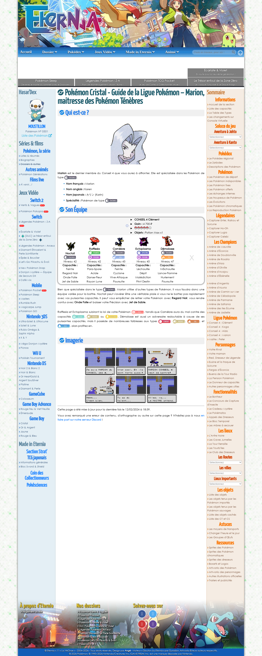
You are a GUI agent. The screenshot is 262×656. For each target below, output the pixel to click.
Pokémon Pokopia (32, 211)
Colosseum (27, 398)
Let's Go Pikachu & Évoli (35, 262)
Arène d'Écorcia (218, 251)
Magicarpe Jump (31, 307)
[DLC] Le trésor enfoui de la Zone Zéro (35, 237)
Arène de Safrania (220, 304)
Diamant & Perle (30, 388)
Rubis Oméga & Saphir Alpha (29, 331)
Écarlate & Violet (215, 70)
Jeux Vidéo (103, 52)
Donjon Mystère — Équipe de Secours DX (35, 274)
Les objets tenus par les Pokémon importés (221, 500)
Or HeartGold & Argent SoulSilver (29, 378)
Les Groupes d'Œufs (221, 537)
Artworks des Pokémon (222, 568)
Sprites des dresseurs (221, 559)
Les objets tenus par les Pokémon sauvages (221, 508)
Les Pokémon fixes (219, 185)
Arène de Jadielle (219, 312)
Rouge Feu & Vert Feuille (35, 409)
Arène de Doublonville (222, 255)
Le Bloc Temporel (219, 421)
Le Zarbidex (216, 162)
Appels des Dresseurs (221, 417)
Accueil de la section (221, 104)
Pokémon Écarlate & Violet (93, 622)
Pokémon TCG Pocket (159, 80)
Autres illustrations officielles (225, 576)
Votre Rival (215, 349)
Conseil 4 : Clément (220, 322)
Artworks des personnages (224, 572)
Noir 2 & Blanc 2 (30, 368)
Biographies (28, 160)
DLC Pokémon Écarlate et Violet (96, 626)
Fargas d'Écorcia (219, 370)
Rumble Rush (28, 302)
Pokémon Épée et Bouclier (93, 636)
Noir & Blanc (28, 372)
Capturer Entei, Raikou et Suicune (223, 222)
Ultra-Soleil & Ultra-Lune (34, 321)
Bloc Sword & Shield (32, 466)
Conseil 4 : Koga (219, 326)
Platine (25, 384)
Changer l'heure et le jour (224, 533)
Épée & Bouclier (30, 257)
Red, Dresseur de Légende (224, 357)
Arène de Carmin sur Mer (224, 291)
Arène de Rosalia (219, 259)
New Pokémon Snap (33, 268)
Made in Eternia (139, 52)
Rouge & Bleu (29, 435)
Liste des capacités (220, 108)
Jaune (24, 431)
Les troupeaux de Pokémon (225, 197)
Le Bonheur (215, 396)
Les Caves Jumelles (220, 439)
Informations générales (34, 462)
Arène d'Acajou (218, 271)
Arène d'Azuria (218, 287)
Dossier (48, 52)
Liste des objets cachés (222, 514)
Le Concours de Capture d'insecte (223, 402)
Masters (25, 298)
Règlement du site (32, 611)
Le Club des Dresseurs (222, 452)
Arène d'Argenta (219, 283)
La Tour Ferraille (218, 444)
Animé (170, 52)
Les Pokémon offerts (221, 189)
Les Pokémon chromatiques (225, 206)
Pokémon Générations (34, 174)
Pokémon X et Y (87, 644)
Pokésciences (37, 485)
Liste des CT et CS (219, 518)
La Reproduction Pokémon (225, 210)
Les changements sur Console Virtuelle (220, 118)
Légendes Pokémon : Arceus (38, 245)
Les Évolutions (217, 202)
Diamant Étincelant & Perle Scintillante (32, 251)
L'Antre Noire (216, 435)
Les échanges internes (222, 193)
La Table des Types (220, 112)
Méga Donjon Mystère (34, 343)
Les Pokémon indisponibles (225, 181)
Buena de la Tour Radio (223, 374)
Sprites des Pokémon (221, 547)
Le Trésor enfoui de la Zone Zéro (215, 80)
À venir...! (26, 184)
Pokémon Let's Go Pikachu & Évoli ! (98, 640)
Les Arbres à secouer (221, 425)
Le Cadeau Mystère (220, 408)
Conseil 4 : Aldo (218, 331)
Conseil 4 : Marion (220, 335)
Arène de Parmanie (220, 300)
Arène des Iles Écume (221, 308)
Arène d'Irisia (216, 263)
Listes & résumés (30, 155)
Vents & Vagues (30, 205)
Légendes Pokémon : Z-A (103, 80)
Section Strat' (36, 451)
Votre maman (217, 353)
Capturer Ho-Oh (218, 228)
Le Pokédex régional (221, 158)
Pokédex (74, 52)
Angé (128, 650)
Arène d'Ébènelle (219, 276)
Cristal (24, 423)
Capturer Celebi (218, 236)
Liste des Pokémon (35, 135)
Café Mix (26, 280)
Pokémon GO (29, 311)
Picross (25, 347)
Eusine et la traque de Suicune (221, 363)
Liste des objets (218, 494)
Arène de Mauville (220, 246)
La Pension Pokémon (221, 378)
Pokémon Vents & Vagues (93, 611)
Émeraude (27, 413)
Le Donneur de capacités (224, 382)
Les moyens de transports (224, 529)
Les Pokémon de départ (223, 177)
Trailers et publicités (220, 580)
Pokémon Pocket (31, 290)
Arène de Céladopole (222, 296)
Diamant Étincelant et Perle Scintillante (99, 633)
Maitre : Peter (217, 339)
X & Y (24, 337)
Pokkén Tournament (33, 358)
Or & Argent (28, 427)
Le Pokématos (217, 413)
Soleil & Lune (28, 325)
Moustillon (36, 127)
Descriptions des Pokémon (224, 166)
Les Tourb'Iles (216, 448)
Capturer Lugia (218, 232)
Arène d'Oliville (218, 267)
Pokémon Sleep (46, 80)
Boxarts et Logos (218, 563)
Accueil (26, 52)
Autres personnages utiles (224, 386)
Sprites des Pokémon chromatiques (220, 553)
